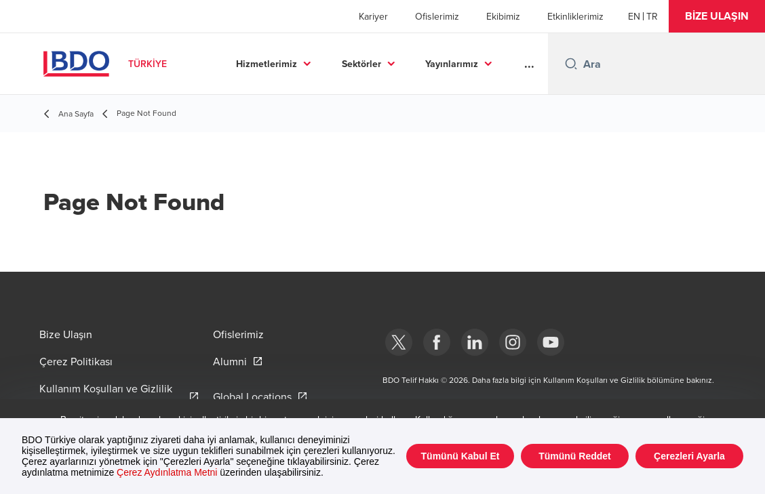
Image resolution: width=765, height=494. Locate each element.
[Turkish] (652, 16)
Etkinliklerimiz (575, 16)
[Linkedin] (474, 342)
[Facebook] (436, 342)
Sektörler (361, 63)
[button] (717, 16)
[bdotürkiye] (398, 342)
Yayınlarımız (451, 63)
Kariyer (373, 16)
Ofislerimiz (437, 16)
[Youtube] (550, 342)
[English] (634, 16)
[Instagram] (512, 342)
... (529, 64)
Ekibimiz (503, 16)
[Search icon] (571, 63)
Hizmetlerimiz (266, 63)
